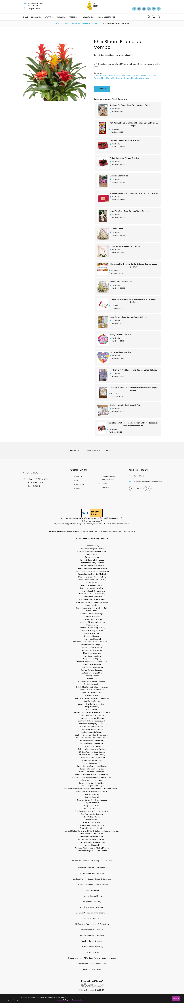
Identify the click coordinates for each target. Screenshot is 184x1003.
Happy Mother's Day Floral (121, 335)
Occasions (36, 17)
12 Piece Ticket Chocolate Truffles (125, 140)
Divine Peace (117, 229)
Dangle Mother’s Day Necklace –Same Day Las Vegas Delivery (134, 388)
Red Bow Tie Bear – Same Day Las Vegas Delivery (131, 105)
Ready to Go (88, 17)
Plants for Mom (99, 78)
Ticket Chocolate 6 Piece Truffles (124, 158)
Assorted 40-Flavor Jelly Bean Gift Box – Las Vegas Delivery (134, 300)
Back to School (120, 75)
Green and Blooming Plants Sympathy (129, 78)
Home (25, 17)
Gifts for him (110, 78)
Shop (65, 24)
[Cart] (154, 17)
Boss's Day (152, 75)
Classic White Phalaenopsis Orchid (125, 246)
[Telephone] (25, 8)
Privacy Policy (75, 450)
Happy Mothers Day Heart (121, 352)
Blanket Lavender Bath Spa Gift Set (125, 405)
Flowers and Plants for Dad (85, 24)
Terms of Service (93, 450)
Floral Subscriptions (107, 17)
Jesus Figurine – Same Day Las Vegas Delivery (129, 211)
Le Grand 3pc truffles (119, 176)
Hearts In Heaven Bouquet (121, 282)
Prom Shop (74, 17)
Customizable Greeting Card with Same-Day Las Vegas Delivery (133, 265)
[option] (54, 70)
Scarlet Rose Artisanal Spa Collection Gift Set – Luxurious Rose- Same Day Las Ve (133, 424)
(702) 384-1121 (34, 9)
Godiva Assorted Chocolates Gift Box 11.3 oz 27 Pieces (134, 193)
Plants (146, 78)
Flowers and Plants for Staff (137, 75)
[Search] (148, 16)
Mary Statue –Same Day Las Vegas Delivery (128, 317)
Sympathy (49, 17)
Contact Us (109, 450)
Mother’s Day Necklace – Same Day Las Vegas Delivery (133, 370)
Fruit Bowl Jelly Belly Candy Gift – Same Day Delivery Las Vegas (134, 124)
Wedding (61, 17)
